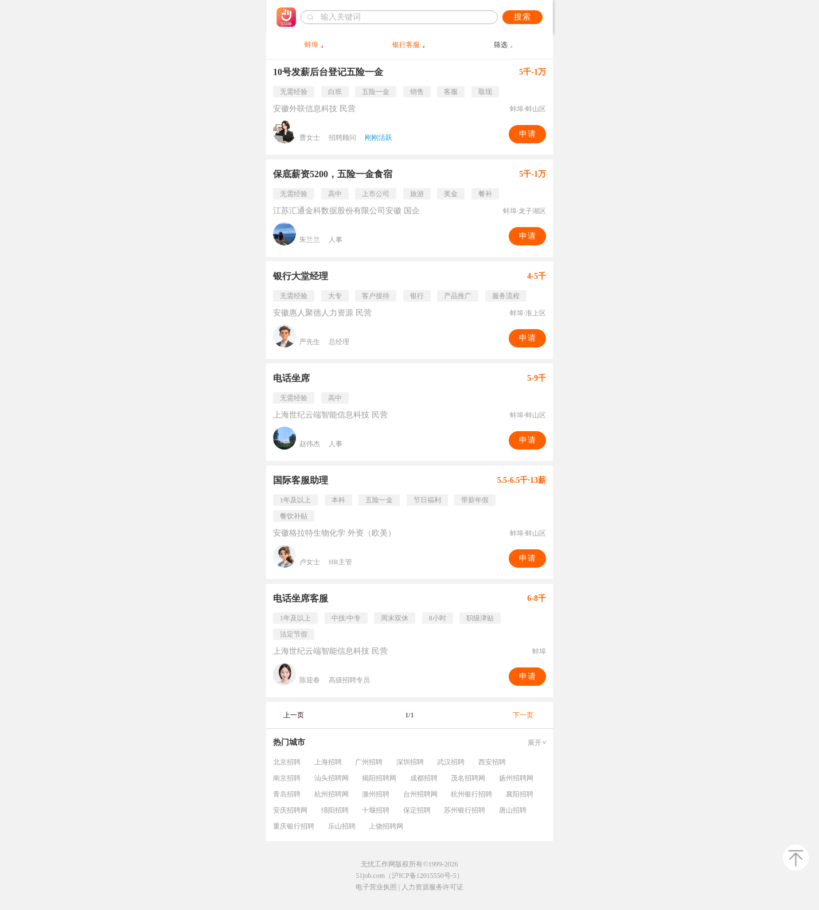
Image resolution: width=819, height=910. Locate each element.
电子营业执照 (376, 887)
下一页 (523, 715)
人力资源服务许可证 (432, 887)
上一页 (293, 715)
